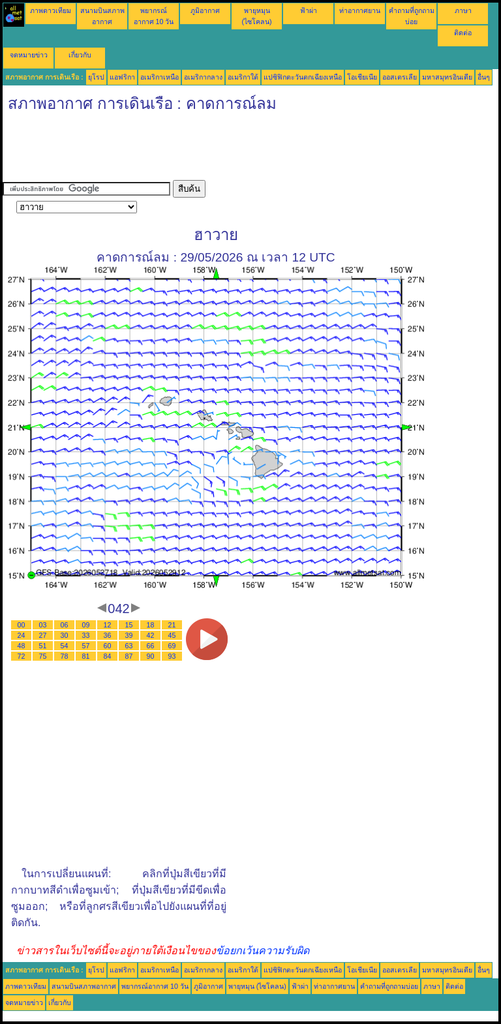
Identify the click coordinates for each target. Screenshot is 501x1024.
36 (108, 635)
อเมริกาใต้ (243, 77)
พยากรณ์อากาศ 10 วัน (155, 986)
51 (43, 646)
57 (86, 646)
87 (129, 656)
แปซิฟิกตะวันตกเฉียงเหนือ (303, 77)
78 (64, 656)
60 (108, 646)
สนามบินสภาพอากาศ (84, 986)
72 (21, 656)
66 (151, 646)
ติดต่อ (463, 33)
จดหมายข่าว (29, 55)
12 (108, 625)
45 (172, 635)
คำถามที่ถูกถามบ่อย (389, 986)
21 (172, 625)
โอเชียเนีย (362, 77)
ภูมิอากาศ (205, 10)
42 (151, 635)
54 (64, 646)
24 (21, 635)
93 (172, 656)
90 (151, 656)
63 (129, 646)
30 (64, 635)
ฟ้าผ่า (308, 10)
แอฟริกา (122, 77)
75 (43, 656)
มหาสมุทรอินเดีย (447, 77)
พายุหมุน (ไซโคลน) (257, 986)
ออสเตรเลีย (399, 77)
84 (108, 656)
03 (43, 625)
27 (43, 635)
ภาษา (463, 10)
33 (86, 635)
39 (129, 635)
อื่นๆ (484, 77)
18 (151, 625)
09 (86, 625)
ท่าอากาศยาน (359, 10)
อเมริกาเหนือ (159, 77)
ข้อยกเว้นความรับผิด (262, 950)
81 (86, 656)
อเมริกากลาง (203, 77)
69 (172, 646)
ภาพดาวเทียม (50, 10)
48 (21, 646)
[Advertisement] (240, 150)
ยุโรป (96, 77)
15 (129, 625)
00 (21, 625)
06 (64, 625)
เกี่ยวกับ (79, 55)
